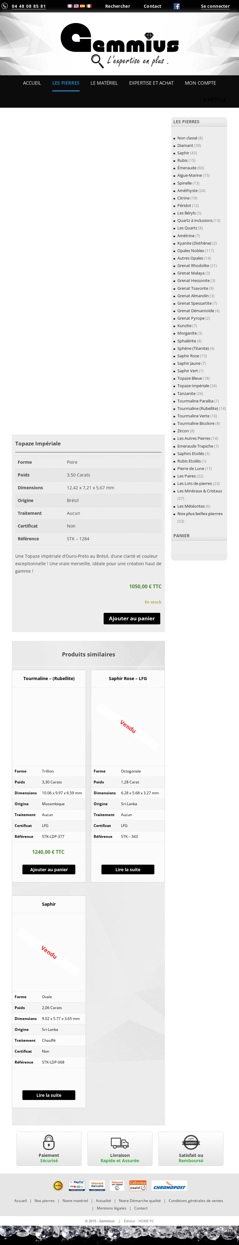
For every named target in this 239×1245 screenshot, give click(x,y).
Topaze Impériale (193, 385)
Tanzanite (186, 393)
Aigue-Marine (189, 175)
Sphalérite (186, 341)
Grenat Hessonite (193, 280)
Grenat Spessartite (194, 303)
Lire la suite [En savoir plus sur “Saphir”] (48, 1095)
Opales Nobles (190, 250)
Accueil (32, 83)
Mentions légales (111, 1208)
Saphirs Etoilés (190, 453)
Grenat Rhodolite (193, 265)
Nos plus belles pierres (200, 513)
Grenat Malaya (190, 273)
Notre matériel (75, 1200)
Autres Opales (190, 258)
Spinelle (184, 183)
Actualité (103, 1200)
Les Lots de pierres (194, 483)
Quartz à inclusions (195, 220)
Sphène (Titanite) (193, 348)
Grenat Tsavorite (192, 288)
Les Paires (186, 476)
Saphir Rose (188, 356)
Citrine (183, 198)
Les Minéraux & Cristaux (199, 491)
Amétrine (185, 235)
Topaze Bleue (189, 378)
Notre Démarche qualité (140, 1200)
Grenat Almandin (193, 295)
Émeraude (186, 168)
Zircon (183, 431)
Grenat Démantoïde (195, 310)
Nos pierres (45, 1200)
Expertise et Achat (151, 83)
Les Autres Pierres (193, 438)
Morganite (187, 333)
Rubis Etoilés (189, 461)
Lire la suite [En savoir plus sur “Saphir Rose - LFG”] (127, 869)
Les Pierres (66, 83)
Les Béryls (186, 213)
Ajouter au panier (132, 618)
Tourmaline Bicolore (195, 423)
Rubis (182, 160)
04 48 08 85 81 (29, 6)
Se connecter (215, 6)
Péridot (184, 205)
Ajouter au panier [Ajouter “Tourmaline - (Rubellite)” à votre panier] (49, 869)
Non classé (187, 138)
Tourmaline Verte (193, 416)
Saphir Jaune (188, 363)
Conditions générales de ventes (196, 1200)
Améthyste (187, 190)
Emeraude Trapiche (195, 446)
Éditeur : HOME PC (139, 1221)
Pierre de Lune (190, 468)
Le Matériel (104, 83)
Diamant (185, 145)
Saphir (183, 153)
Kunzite (184, 325)
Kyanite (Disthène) (194, 243)
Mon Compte (200, 83)
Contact (152, 6)
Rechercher (117, 6)
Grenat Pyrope (190, 318)
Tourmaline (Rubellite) (197, 408)
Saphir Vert (187, 371)
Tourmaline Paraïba (195, 401)
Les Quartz (187, 228)
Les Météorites (191, 506)
